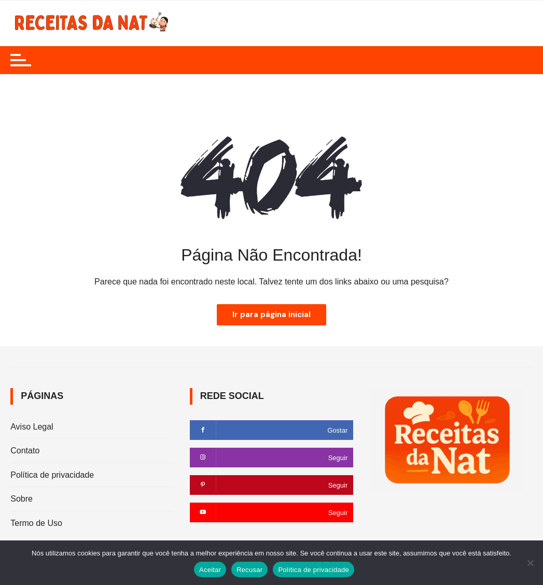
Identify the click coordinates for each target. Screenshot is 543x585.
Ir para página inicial (271, 314)
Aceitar (210, 570)
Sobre (21, 498)
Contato (24, 450)
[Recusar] (530, 563)
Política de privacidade (52, 474)
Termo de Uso (36, 523)
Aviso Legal (31, 426)
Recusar (249, 570)
